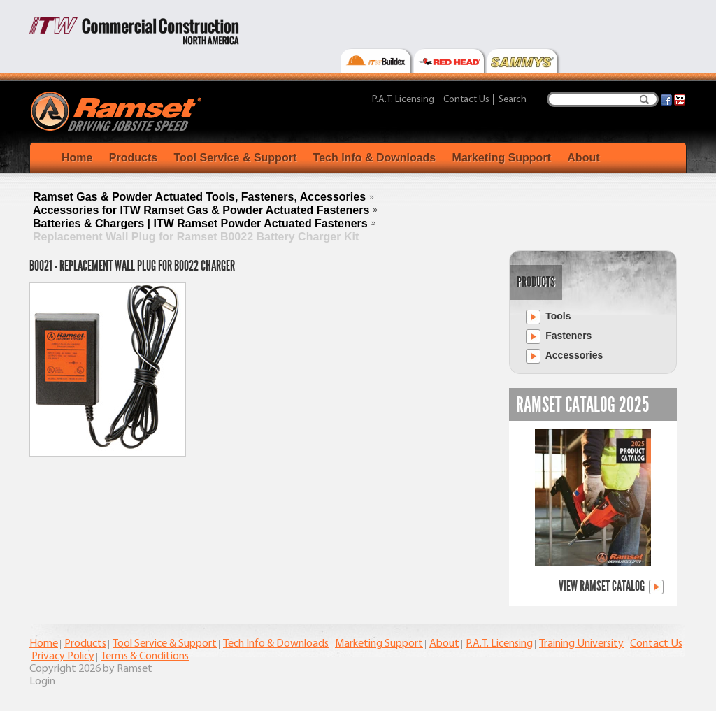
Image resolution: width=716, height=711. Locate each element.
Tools (548, 317)
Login (42, 681)
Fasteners (559, 336)
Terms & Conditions (145, 656)
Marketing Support (501, 158)
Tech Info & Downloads (374, 158)
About (583, 158)
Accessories (564, 356)
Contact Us (466, 99)
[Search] (603, 99)
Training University (581, 643)
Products (133, 158)
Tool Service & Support (234, 158)
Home (77, 158)
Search (644, 99)
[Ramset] (117, 110)
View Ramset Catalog (611, 587)
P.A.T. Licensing (403, 99)
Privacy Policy (62, 656)
